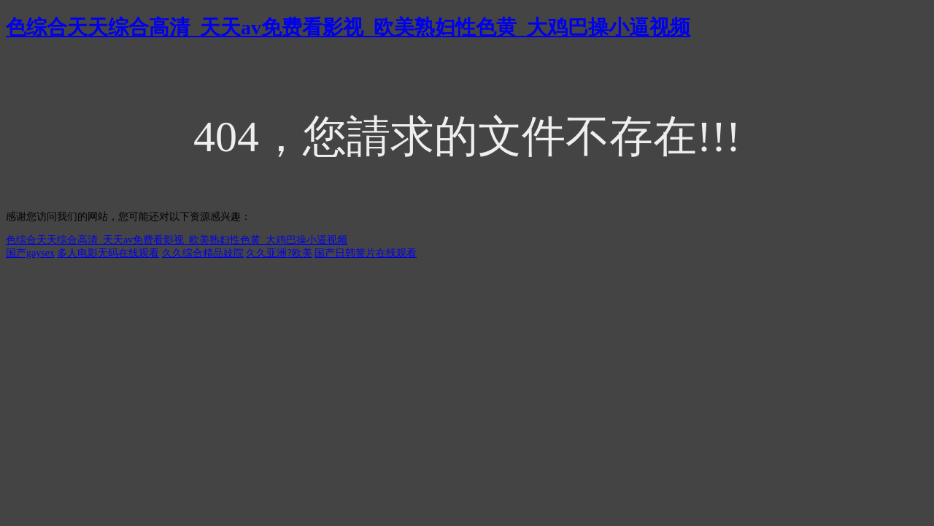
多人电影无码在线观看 (108, 253)
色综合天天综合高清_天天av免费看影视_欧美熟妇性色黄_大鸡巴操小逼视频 (348, 27)
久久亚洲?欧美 (279, 253)
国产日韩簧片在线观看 (365, 253)
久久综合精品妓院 (203, 253)
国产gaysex (30, 253)
